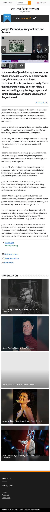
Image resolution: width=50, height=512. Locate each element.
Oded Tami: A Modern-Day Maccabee (18, 348)
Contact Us (7, 262)
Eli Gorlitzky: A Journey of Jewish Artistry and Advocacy (20, 310)
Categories (7, 3)
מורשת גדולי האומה (25, 9)
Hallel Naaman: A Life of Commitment (18, 384)
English (41, 3)
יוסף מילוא (42, 102)
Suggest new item (10, 258)
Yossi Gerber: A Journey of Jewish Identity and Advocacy (21, 456)
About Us (5, 495)
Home (4, 492)
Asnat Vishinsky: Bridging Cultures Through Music (22, 421)
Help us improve (9, 254)
